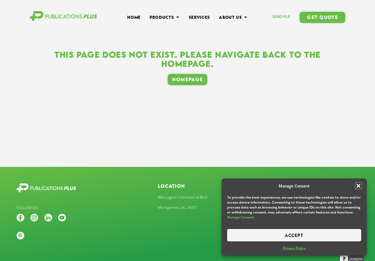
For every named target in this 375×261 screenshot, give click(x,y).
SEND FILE (281, 16)
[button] (358, 186)
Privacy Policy (294, 248)
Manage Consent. (241, 217)
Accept (294, 235)
